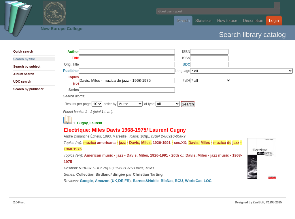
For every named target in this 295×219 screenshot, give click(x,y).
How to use (227, 20)
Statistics (203, 20)
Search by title (24, 59)
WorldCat (193, 181)
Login (274, 20)
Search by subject (26, 66)
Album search (23, 74)
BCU (179, 181)
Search (183, 20)
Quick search (23, 51)
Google (86, 181)
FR (126, 181)
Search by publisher (28, 89)
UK (114, 181)
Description (253, 20)
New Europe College (61, 28)
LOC (207, 181)
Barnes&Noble (146, 181)
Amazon (102, 181)
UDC (186, 64)
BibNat (167, 181)
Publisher (71, 71)
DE (120, 181)
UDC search (22, 81)
